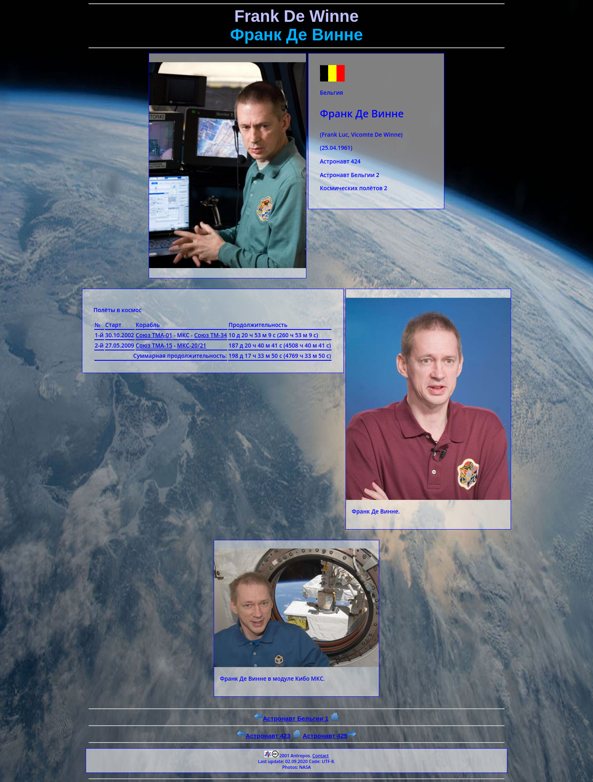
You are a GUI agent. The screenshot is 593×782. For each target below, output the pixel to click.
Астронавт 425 (329, 735)
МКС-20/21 (191, 345)
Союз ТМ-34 (210, 335)
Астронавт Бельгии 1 (291, 718)
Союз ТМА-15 (154, 345)
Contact (320, 756)
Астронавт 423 (263, 735)
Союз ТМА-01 (154, 335)
